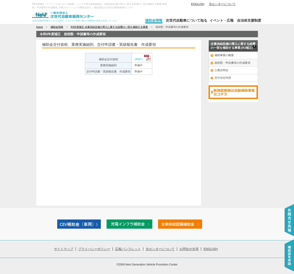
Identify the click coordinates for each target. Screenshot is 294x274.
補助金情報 (153, 20)
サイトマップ (63, 249)
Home (39, 27)
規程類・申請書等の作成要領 (232, 62)
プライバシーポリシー (94, 249)
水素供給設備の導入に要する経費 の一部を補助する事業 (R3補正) (233, 45)
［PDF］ (142, 59)
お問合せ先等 (189, 249)
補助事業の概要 (224, 55)
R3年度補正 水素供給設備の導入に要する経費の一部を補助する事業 (109, 27)
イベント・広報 (221, 20)
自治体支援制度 (249, 20)
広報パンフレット (128, 249)
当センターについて (222, 4)
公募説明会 (221, 70)
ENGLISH (197, 4)
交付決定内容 (223, 77)
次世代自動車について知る (186, 20)
